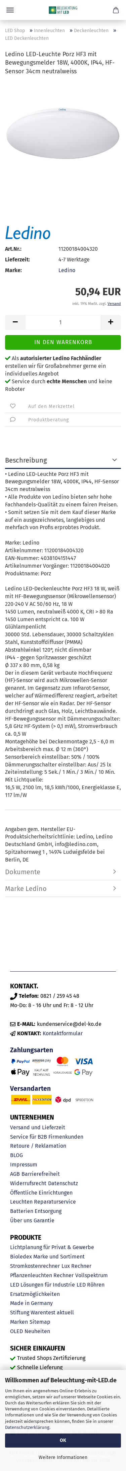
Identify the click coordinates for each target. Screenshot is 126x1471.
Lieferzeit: (17, 259)
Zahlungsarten (31, 1050)
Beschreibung (26, 460)
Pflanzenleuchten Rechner (42, 1275)
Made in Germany (31, 1303)
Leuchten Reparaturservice (43, 1202)
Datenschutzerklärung (27, 1427)
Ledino (66, 270)
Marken (19, 1322)
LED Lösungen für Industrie (42, 1285)
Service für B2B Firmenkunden (46, 1137)
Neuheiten (37, 1331)
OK (63, 1440)
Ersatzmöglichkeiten (35, 1294)
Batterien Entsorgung (35, 1211)
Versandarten (30, 1088)
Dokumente (22, 872)
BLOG (16, 1155)
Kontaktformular (63, 1033)
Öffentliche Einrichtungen (41, 1193)
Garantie (44, 1220)
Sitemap (40, 1322)
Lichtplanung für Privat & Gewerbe (52, 1247)
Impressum (23, 1164)
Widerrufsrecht (28, 1183)
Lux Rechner (76, 1266)
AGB (15, 1174)
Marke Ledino (26, 889)
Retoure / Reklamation (38, 1146)
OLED (16, 1331)
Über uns (21, 1220)
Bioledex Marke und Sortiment (47, 1256)
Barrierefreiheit (41, 1174)
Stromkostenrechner (35, 1266)
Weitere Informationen (63, 1457)
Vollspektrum (91, 1275)
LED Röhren (90, 1285)
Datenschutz (63, 1183)
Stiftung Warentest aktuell (42, 1312)
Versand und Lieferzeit (37, 1127)
